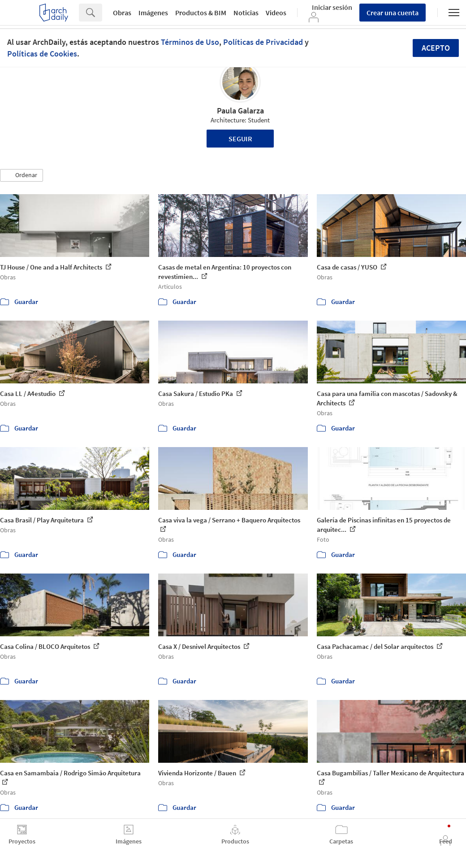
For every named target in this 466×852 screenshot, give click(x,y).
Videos (276, 12)
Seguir (240, 138)
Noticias (246, 12)
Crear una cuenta (393, 12)
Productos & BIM (200, 12)
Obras (122, 12)
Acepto (436, 48)
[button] (21, 175)
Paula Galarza (240, 110)
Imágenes (153, 12)
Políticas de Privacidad (263, 42)
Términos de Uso (190, 42)
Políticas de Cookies (42, 53)
